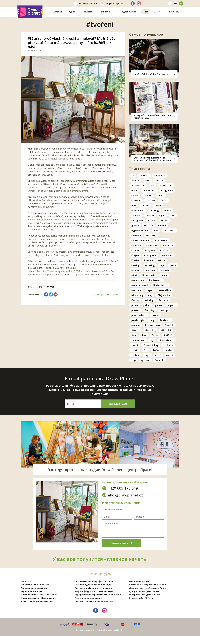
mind (134, 275)
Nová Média (165, 290)
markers (150, 270)
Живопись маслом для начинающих (39, 594)
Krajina (135, 255)
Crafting (135, 200)
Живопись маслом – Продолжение (38, 598)
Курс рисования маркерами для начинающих (98, 594)
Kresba (135, 260)
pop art (172, 305)
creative (150, 200)
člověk (134, 195)
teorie (134, 350)
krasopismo (150, 255)
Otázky (135, 300)
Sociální (167, 335)
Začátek (159, 360)
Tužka (156, 350)
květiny (135, 265)
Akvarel (159, 180)
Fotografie (137, 220)
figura (162, 215)
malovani (136, 270)
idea (156, 230)
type (147, 355)
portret (135, 310)
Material (164, 270)
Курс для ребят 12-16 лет (142, 598)
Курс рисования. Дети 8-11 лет (144, 594)
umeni (169, 355)
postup (164, 310)
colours (147, 195)
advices (135, 180)
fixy (173, 215)
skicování (166, 330)
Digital (157, 205)
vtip (133, 360)
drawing (154, 210)
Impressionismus (140, 240)
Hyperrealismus (139, 230)
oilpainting (137, 295)
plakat (146, 305)
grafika (135, 225)
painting (148, 300)
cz (169, 3)
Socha (155, 335)
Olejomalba (164, 295)
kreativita (167, 255)
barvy (134, 190)
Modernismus (160, 285)
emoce (167, 210)
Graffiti (164, 220)
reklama (135, 325)
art (40, 286)
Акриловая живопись (31, 591)
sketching (150, 330)
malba (173, 265)
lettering (150, 265)
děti (133, 205)
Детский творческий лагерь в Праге (147, 588)
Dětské (145, 205)
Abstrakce (159, 175)
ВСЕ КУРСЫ (26, 581)
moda (164, 275)
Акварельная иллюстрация (34, 588)
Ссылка (96, 294)
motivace (136, 290)
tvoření (51, 286)
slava (144, 335)
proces (155, 315)
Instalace (168, 245)
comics (160, 195)
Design (163, 200)
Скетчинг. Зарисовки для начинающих (94, 601)
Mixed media (149, 275)
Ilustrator (151, 235)
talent (134, 345)
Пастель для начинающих (88, 598)
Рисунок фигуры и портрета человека (94, 591)
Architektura (138, 185)
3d (132, 175)
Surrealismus (166, 340)
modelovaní (137, 280)
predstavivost (139, 315)
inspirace (136, 245)
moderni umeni (139, 285)
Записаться (118, 403)
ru (181, 3)
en (175, 3)
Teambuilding (150, 345)
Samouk (169, 325)
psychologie (137, 320)
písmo (134, 305)
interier (135, 250)
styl (152, 340)
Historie (148, 225)
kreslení (148, 260)
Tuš (145, 350)
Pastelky (163, 300)
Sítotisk (135, 330)
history (162, 225)
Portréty (150, 310)
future (151, 220)
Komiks (164, 250)
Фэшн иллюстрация (139, 581)
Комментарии (110, 294)
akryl (147, 180)
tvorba (168, 350)
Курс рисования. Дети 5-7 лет (144, 591)
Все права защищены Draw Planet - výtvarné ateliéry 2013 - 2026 (100, 630)
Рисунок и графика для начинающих (93, 588)
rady (152, 320)
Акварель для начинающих (35, 584)
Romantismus (152, 325)
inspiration (152, 245)
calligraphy (167, 190)
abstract (144, 175)
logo (162, 265)
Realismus (165, 320)
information (161, 240)
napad (150, 290)
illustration (169, 230)
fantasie (135, 215)
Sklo (133, 335)
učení (158, 355)
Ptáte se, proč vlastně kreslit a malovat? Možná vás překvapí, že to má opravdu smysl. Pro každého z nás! (71, 42)
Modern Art (155, 280)
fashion (150, 215)
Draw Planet (138, 210)
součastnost (138, 340)
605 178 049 (85, 3)
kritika (161, 260)
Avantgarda (165, 185)
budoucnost (149, 190)
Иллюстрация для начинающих (37, 601)
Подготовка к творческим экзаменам (148, 584)
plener (158, 305)
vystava (145, 360)
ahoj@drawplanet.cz (113, 3)
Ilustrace (136, 235)
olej (150, 295)
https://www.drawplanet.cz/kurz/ (58, 271)
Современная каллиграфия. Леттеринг (94, 581)
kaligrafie (150, 250)
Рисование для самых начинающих (93, 584)
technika (168, 345)
